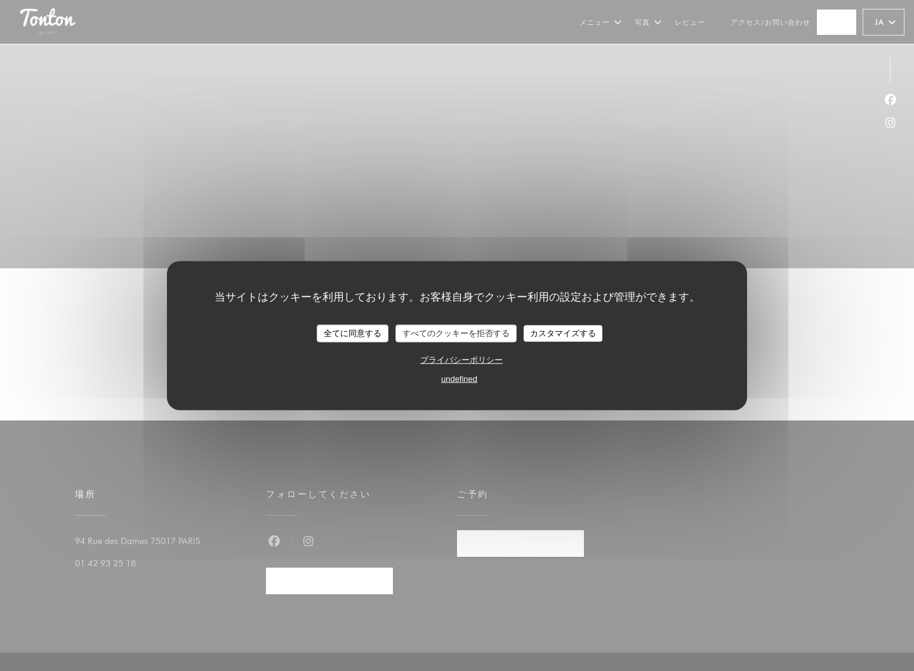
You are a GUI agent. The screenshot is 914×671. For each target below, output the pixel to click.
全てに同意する (352, 333)
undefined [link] (459, 378)
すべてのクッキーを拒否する (456, 333)
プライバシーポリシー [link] (461, 359)
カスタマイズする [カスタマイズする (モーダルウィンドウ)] (563, 333)
